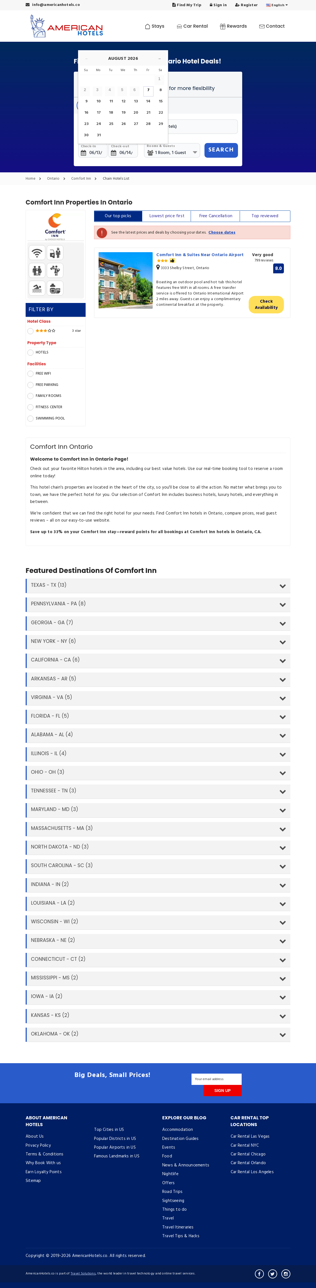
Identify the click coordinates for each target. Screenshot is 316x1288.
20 (135, 112)
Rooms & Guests (161, 146)
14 (148, 101)
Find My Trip (186, 5)
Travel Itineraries (178, 1227)
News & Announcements (185, 1165)
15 (161, 101)
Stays (154, 26)
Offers (168, 1183)
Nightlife (170, 1174)
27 (136, 124)
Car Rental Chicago (248, 1154)
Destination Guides (180, 1138)
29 (161, 124)
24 (98, 124)
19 (124, 112)
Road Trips (172, 1191)
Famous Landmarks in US (116, 1156)
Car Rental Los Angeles (252, 1172)
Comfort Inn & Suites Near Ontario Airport (200, 258)
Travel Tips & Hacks (180, 1236)
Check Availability (266, 304)
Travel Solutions (83, 1273)
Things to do (174, 1209)
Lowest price (167, 216)
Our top (118, 216)
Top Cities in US (109, 1129)
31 (99, 135)
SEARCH (221, 150)
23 (86, 124)
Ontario (57, 179)
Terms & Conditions (45, 1154)
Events (168, 1147)
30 (86, 135)
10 (99, 101)
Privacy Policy (38, 1145)
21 (148, 112)
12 (124, 101)
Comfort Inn (85, 179)
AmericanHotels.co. (90, 1255)
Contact (272, 26)
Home (35, 179)
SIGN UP (222, 1090)
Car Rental (192, 26)
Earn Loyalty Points (44, 1172)
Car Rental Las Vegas (250, 1136)
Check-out (120, 146)
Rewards (233, 26)
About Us (35, 1136)
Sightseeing (173, 1200)
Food (167, 1156)
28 (148, 124)
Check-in (88, 146)
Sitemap (33, 1180)
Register (246, 5)
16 (86, 112)
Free (215, 216)
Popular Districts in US (115, 1138)
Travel (168, 1218)
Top (265, 216)
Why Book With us (43, 1163)
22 (161, 112)
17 (99, 112)
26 (123, 124)
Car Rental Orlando (248, 1163)
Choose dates (221, 232)
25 (111, 124)
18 (111, 112)
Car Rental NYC (245, 1145)
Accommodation (177, 1129)
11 (111, 101)
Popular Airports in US (115, 1147)
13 (136, 101)
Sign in (218, 5)
